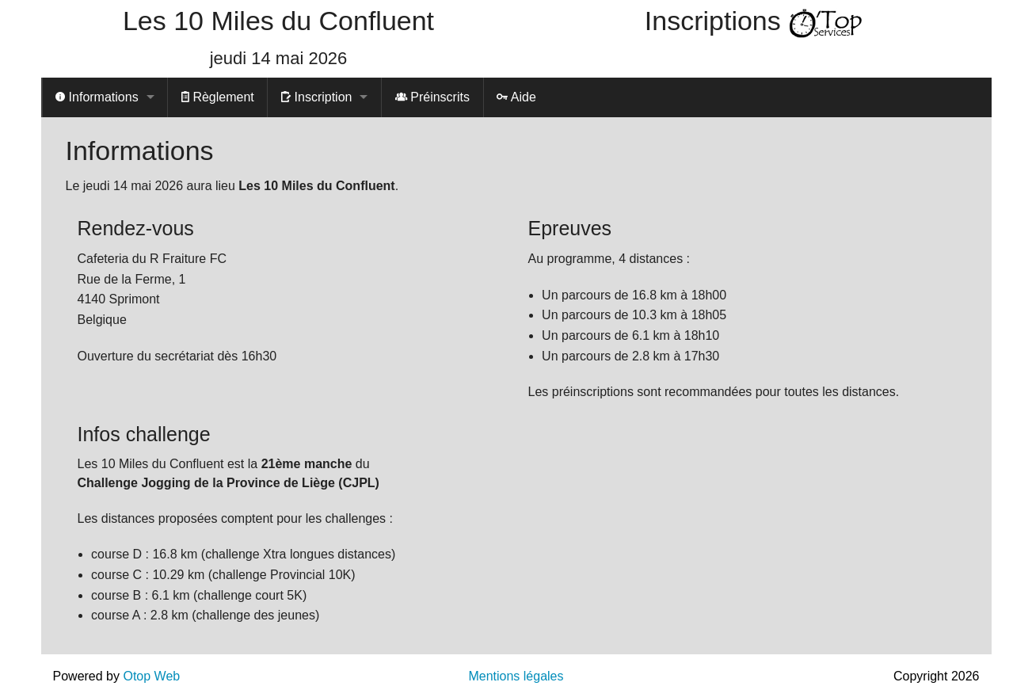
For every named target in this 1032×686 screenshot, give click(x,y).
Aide (516, 97)
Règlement (217, 97)
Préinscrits (432, 97)
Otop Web (151, 676)
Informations (96, 97)
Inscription (316, 97)
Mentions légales (515, 676)
